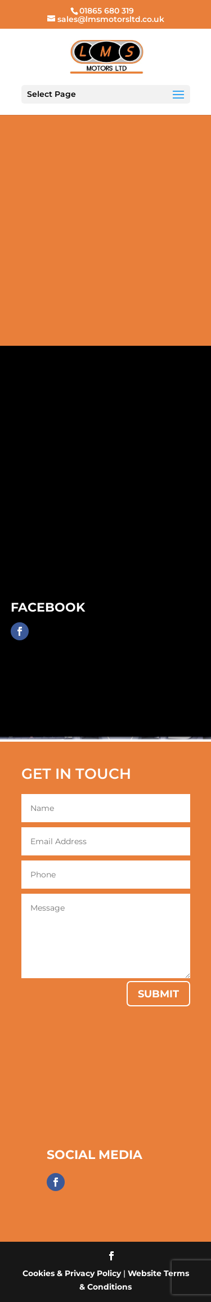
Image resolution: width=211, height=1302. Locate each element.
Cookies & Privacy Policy (72, 1273)
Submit (158, 994)
